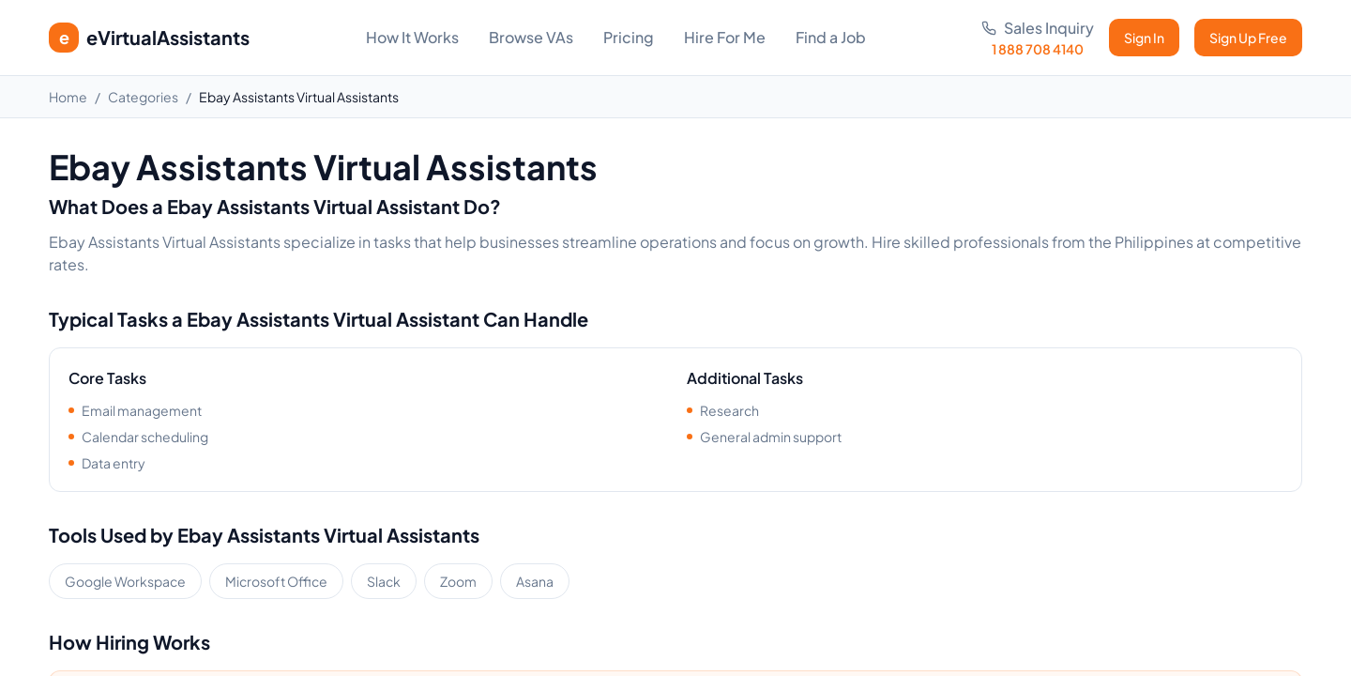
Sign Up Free (1248, 37)
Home (68, 96)
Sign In (1144, 37)
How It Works (412, 37)
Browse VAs (531, 37)
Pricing (628, 37)
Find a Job (831, 37)
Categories (143, 96)
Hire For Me (725, 37)
